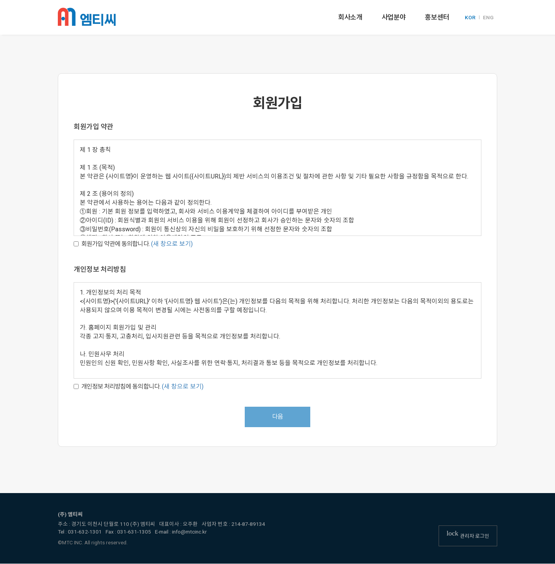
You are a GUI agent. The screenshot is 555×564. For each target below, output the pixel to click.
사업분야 (394, 17)
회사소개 (350, 17)
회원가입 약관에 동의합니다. (112, 243)
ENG (488, 17)
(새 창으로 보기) (172, 243)
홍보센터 (437, 17)
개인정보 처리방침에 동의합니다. (117, 386)
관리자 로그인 (468, 535)
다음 (277, 417)
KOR (470, 17)
